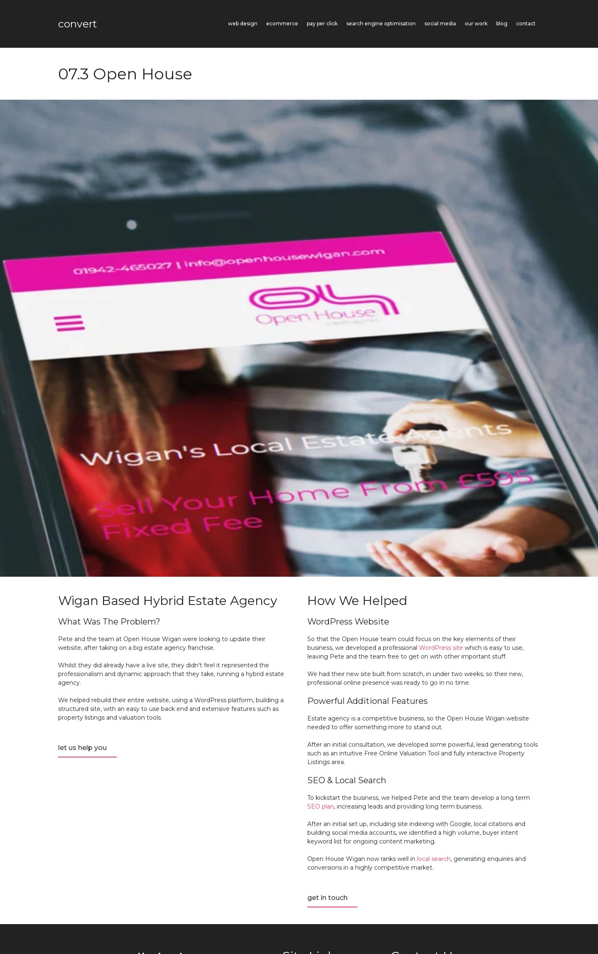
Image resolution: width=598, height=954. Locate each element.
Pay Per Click (322, 23)
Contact (526, 23)
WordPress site (441, 648)
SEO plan (320, 806)
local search (434, 859)
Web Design (242, 23)
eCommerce (282, 23)
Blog (501, 23)
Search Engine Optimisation (381, 23)
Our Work (476, 23)
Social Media (440, 23)
